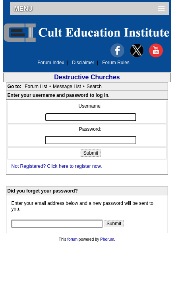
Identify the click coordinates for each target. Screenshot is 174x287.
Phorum (107, 239)
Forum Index (50, 62)
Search (94, 86)
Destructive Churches (87, 77)
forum (73, 239)
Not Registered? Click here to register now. (57, 166)
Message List (67, 86)
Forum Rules (116, 62)
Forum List (36, 86)
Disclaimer (83, 62)
